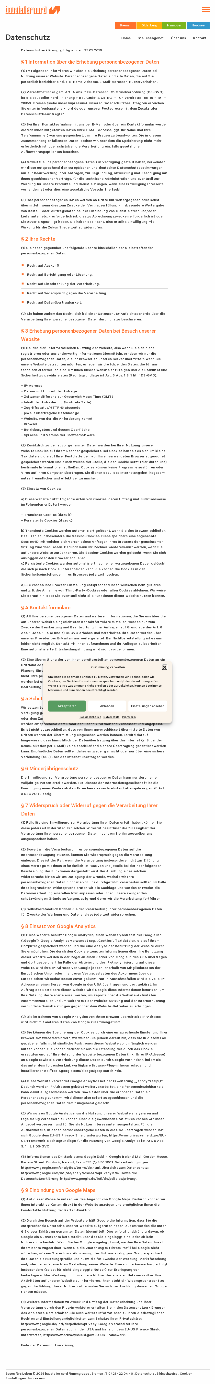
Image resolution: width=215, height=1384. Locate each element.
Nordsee (198, 25)
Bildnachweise (167, 1373)
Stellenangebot (151, 38)
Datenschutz (111, 716)
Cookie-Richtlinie (90, 716)
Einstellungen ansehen (147, 706)
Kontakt (199, 38)
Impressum (129, 716)
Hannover (174, 25)
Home (126, 38)
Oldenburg (149, 25)
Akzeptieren (67, 706)
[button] (164, 667)
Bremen (125, 25)
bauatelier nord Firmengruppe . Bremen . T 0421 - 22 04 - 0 (89, 1373)
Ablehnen (107, 706)
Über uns (178, 38)
